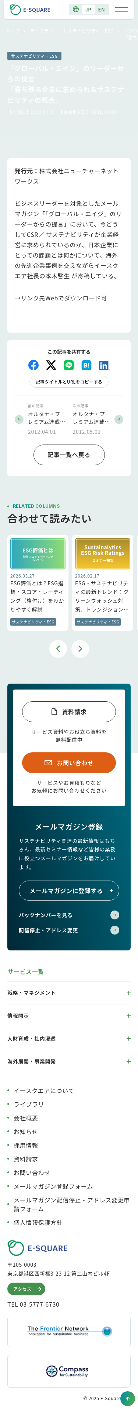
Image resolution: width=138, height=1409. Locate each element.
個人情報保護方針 (38, 1222)
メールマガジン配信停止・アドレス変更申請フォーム (72, 1204)
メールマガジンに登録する (71, 890)
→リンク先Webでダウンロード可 (61, 297)
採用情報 (26, 1145)
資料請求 (74, 711)
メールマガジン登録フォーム (53, 1186)
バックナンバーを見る (69, 915)
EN (101, 9)
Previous (58, 649)
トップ (13, 30)
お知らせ (26, 1131)
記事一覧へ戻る (68, 454)
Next (80, 649)
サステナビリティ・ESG (88, 30)
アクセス (28, 1288)
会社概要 (26, 1117)
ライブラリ (41, 30)
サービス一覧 (25, 971)
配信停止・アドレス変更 (69, 930)
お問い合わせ (75, 762)
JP (88, 9)
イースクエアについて (44, 1090)
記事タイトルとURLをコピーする (69, 381)
